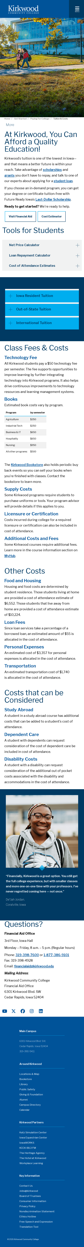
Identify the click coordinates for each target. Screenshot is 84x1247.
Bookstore (25, 1079)
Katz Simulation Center (33, 1132)
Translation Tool (28, 1226)
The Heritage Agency (32, 1152)
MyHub (9, 556)
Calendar (24, 1109)
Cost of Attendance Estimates (32, 265)
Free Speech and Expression (36, 1221)
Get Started (20, 118)
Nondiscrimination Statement (37, 1211)
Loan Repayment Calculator (30, 255)
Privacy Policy (27, 1206)
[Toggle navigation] (76, 9)
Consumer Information (32, 1201)
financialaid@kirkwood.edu (34, 966)
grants (9, 175)
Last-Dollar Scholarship (53, 199)
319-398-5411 (27, 1051)
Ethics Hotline (27, 1216)
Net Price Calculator (24, 245)
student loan (63, 181)
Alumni (23, 1099)
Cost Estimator (52, 216)
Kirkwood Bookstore (27, 465)
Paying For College (39, 118)
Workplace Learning (31, 1163)
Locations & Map (29, 1073)
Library (23, 1084)
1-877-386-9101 (56, 955)
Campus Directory (30, 1104)
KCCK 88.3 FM (27, 1147)
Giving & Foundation (31, 1094)
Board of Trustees (30, 1195)
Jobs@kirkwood (28, 1190)
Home (7, 118)
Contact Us (26, 1185)
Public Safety (27, 1089)
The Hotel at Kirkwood (32, 1157)
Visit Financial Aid (20, 216)
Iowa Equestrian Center (33, 1137)
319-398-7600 (27, 955)
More (10, 125)
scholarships (52, 170)
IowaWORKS (26, 1142)
